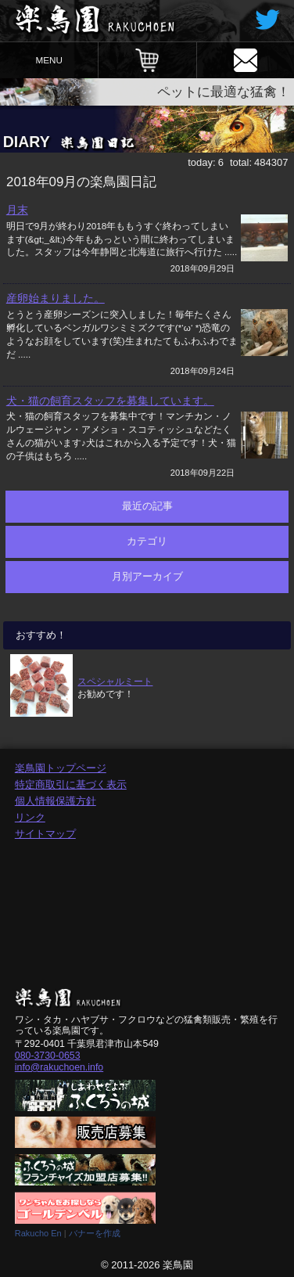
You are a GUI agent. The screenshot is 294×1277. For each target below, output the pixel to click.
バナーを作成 (94, 1233)
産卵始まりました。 (55, 298)
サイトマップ (45, 834)
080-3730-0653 (48, 1055)
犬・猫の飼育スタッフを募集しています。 (110, 400)
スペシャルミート (114, 681)
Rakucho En (38, 1233)
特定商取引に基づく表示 (71, 784)
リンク (30, 817)
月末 (17, 209)
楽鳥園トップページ (60, 768)
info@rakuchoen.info (59, 1067)
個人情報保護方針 (55, 801)
